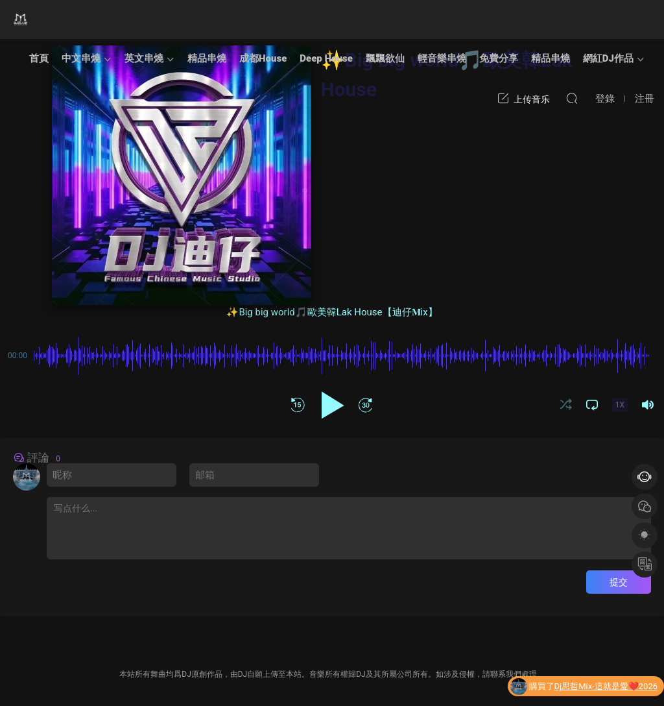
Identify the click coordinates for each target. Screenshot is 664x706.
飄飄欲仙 (385, 58)
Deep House (326, 58)
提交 (619, 582)
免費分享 (498, 58)
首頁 (39, 58)
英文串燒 (143, 58)
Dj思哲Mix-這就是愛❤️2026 (606, 687)
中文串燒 (81, 58)
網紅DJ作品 (608, 58)
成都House (263, 58)
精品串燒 (206, 58)
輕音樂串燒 (442, 58)
